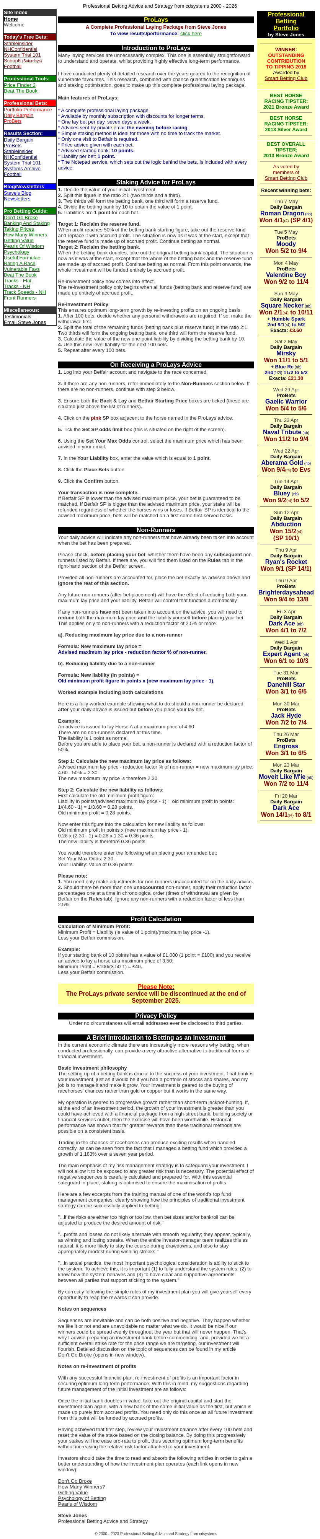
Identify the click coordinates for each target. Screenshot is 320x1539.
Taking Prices (19, 229)
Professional (286, 14)
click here (191, 33)
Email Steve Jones (25, 322)
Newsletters (17, 199)
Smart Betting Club (286, 78)
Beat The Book (21, 91)
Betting (286, 21)
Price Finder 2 (20, 85)
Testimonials (17, 316)
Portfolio (286, 28)
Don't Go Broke (75, 1355)
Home (11, 19)
